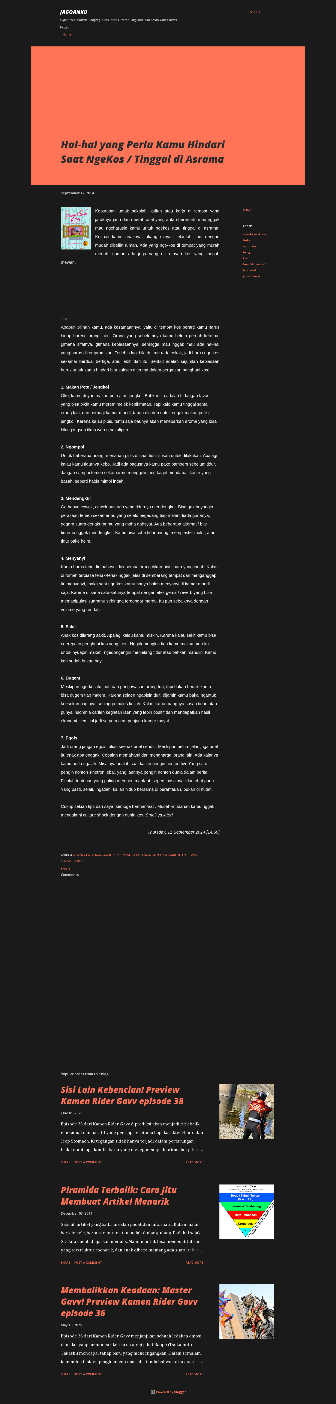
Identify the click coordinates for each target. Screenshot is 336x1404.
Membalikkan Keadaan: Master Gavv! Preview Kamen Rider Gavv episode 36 (129, 1301)
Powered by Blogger (168, 1392)
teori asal (249, 270)
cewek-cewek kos (254, 234)
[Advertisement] (152, 105)
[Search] (255, 12)
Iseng (246, 252)
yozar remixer (252, 276)
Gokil (246, 240)
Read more (194, 1162)
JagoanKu (73, 11)
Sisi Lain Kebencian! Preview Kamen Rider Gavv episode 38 (122, 1095)
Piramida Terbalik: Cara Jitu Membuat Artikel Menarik (119, 1195)
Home (67, 34)
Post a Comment (88, 1162)
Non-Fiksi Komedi (254, 264)
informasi (249, 246)
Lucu (246, 258)
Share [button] (247, 210)
